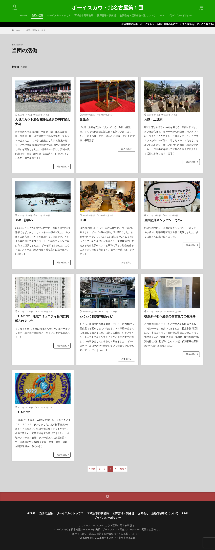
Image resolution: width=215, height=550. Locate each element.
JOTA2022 (22, 412)
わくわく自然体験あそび (96, 316)
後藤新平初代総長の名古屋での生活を (170, 316)
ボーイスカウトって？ (59, 15)
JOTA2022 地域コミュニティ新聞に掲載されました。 (42, 318)
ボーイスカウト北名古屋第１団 (107, 7)
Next (122, 469)
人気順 (24, 66)
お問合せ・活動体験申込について (137, 15)
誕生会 (84, 119)
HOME (24, 15)
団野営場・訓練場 (106, 15)
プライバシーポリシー (180, 15)
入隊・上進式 (153, 119)
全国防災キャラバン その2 (163, 220)
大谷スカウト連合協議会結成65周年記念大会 (42, 122)
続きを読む (62, 166)
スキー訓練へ (24, 220)
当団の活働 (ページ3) (35, 30)
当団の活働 (37, 15)
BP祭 (83, 220)
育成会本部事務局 (83, 15)
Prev (93, 469)
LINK (161, 15)
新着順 (15, 66)
